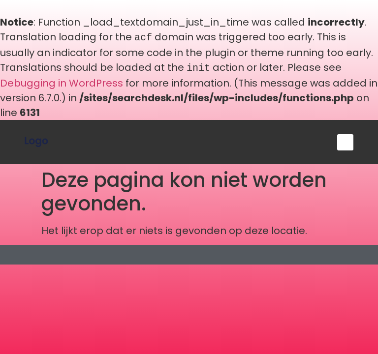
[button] (345, 140)
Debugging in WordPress (61, 81)
